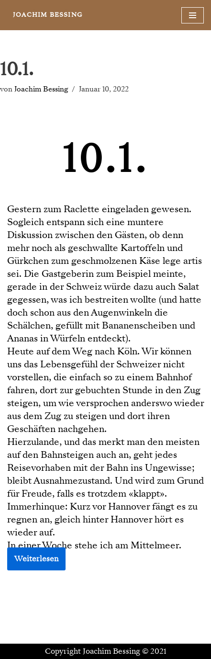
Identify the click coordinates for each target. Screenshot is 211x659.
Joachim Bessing (41, 89)
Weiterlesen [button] (36, 559)
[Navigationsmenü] (192, 15)
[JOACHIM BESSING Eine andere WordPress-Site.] (47, 15)
